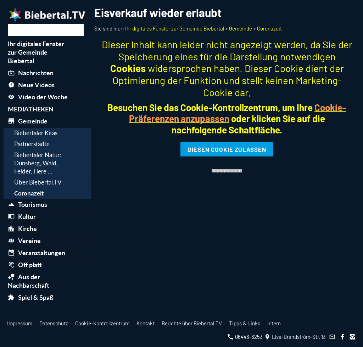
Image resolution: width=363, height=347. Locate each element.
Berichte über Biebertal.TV (192, 323)
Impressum (19, 323)
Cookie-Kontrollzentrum (102, 323)
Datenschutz (53, 323)
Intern (274, 323)
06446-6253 (245, 337)
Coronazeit (269, 28)
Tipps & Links (244, 323)
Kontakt (145, 323)
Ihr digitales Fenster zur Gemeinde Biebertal (174, 28)
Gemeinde (240, 28)
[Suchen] (46, 30)
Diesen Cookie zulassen (227, 149)
